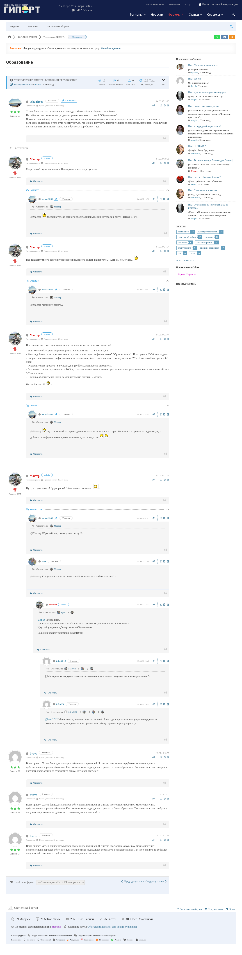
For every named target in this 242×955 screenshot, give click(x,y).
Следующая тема (155, 881)
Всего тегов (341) (185, 260)
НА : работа (194, 78)
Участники (32, 26)
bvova (38, 84)
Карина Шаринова (187, 274)
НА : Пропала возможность (203, 65)
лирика (209, 237)
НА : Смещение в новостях (202, 190)
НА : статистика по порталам (203, 106)
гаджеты (182, 242)
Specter (194, 72)
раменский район (187, 237)
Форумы (14, 26)
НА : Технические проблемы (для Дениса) (210, 160)
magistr (194, 120)
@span (41, 619)
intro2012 (61, 661)
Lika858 (60, 704)
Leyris (194, 86)
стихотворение (204, 242)
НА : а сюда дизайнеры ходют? (204, 126)
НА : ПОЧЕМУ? (197, 146)
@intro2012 (51, 719)
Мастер (35, 159)
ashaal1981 (37, 101)
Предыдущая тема (132, 881)
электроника (184, 248)
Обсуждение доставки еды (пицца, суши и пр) (112, 926)
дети (192, 253)
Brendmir (56, 926)
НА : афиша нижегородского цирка (207, 92)
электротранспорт (207, 231)
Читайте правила (111, 48)
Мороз (194, 99)
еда (179, 253)
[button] (233, 14)
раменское (183, 231)
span (44, 561)
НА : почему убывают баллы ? (204, 177)
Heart (193, 184)
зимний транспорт (210, 248)
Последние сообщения (58, 26)
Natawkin (195, 153)
